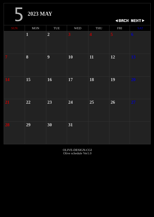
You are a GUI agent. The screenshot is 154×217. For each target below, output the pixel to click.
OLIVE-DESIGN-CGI (77, 150)
